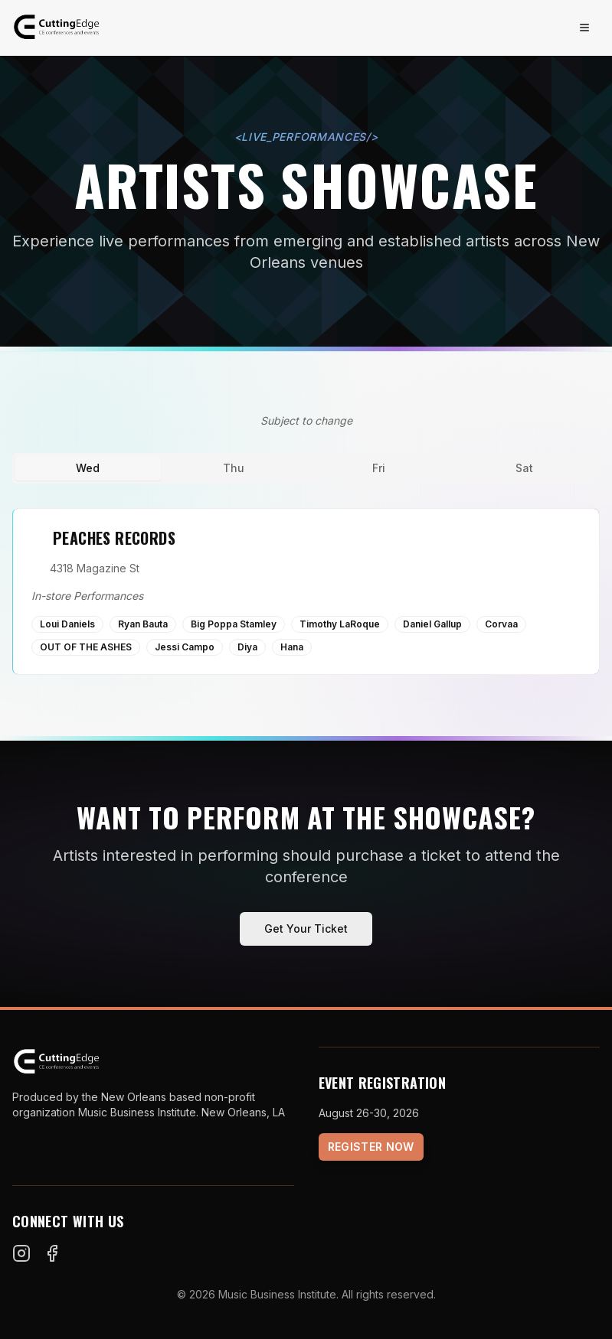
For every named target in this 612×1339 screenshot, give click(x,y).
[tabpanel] (306, 591)
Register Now (371, 1146)
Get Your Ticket (306, 928)
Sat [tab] (524, 467)
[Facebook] (52, 1253)
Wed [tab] (88, 467)
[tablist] (306, 468)
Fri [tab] (378, 467)
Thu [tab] (233, 467)
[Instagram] (21, 1253)
